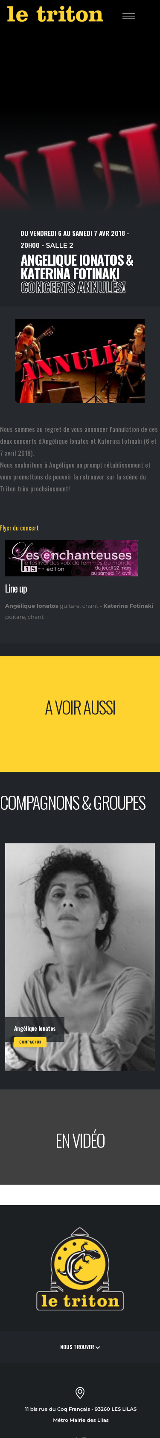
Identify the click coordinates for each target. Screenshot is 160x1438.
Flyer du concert (19, 527)
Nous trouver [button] (80, 1346)
